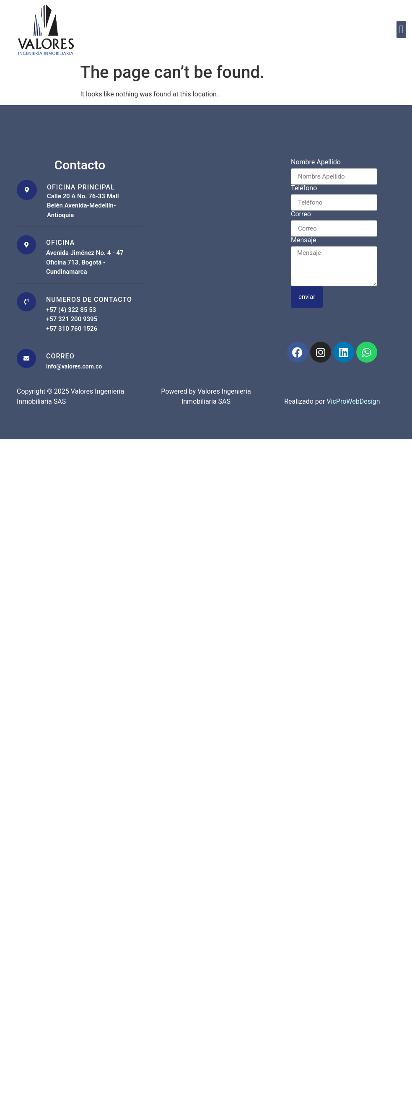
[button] (401, 29)
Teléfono (304, 188)
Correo (301, 214)
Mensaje (303, 240)
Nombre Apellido (316, 162)
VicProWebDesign (353, 401)
